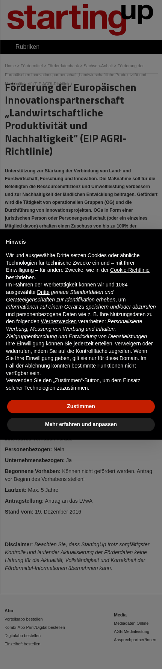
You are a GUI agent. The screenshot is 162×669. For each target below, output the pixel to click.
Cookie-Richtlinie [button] (130, 270)
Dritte (43, 292)
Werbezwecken (59, 321)
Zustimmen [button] (81, 406)
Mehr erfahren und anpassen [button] (81, 424)
